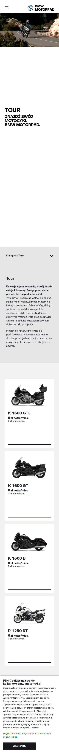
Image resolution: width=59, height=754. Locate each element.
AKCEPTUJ (19, 746)
